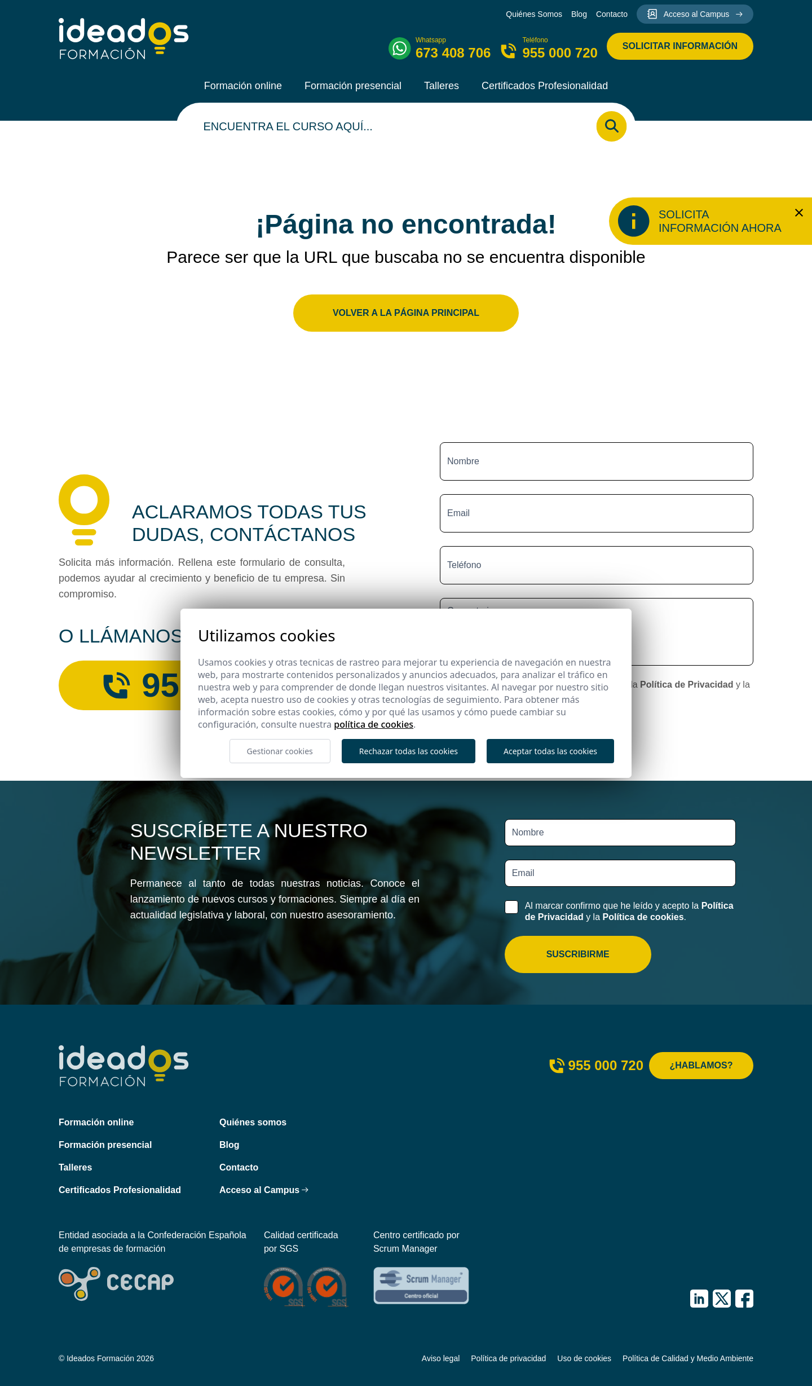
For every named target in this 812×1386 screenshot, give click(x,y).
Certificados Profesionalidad (545, 85)
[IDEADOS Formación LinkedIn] (699, 1299)
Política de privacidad (508, 1358)
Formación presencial (352, 85)
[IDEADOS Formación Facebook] (744, 1299)
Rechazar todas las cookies (408, 751)
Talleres (441, 85)
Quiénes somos (252, 1122)
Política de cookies (642, 917)
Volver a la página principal (406, 313)
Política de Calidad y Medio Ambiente (688, 1358)
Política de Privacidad (686, 684)
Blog (579, 14)
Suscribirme (578, 954)
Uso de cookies (584, 1358)
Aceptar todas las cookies (550, 751)
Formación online (243, 85)
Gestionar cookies (280, 751)
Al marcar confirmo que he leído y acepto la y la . (629, 911)
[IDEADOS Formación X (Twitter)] (722, 1299)
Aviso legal (441, 1358)
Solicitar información (680, 46)
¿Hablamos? (701, 1065)
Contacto (612, 14)
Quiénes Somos (534, 14)
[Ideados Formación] (124, 38)
